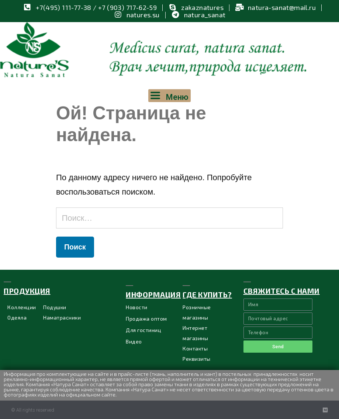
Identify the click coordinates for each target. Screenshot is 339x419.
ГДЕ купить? (207, 294)
